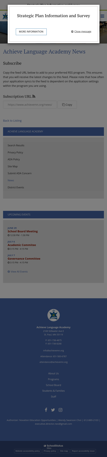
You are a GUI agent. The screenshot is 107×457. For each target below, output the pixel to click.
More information (31, 31)
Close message (82, 31)
